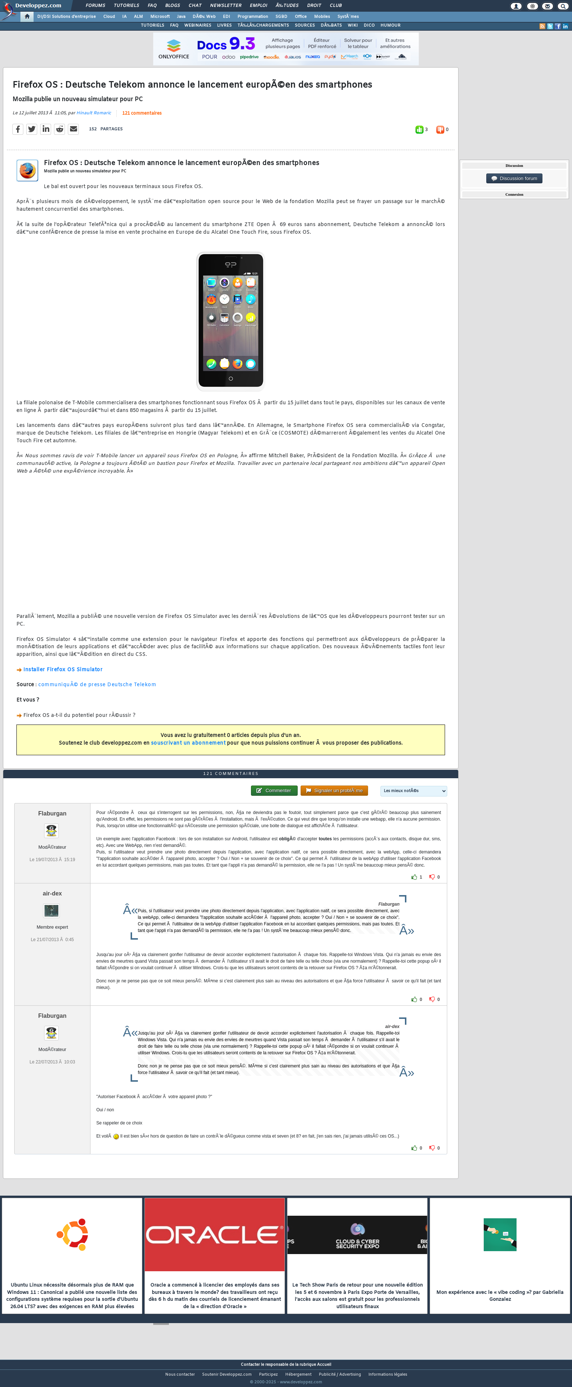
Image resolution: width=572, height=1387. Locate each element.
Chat (195, 6)
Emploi (258, 6)
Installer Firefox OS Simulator (63, 674)
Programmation (252, 16)
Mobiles (322, 16)
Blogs (173, 6)
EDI (226, 16)
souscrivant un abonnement (188, 747)
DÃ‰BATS (331, 25)
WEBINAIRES (197, 25)
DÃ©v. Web (204, 16)
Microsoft (160, 16)
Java (181, 16)
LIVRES (224, 25)
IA (124, 16)
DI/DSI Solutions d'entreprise (66, 16)
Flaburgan (52, 827)
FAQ (152, 6)
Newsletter (225, 6)
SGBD (281, 16)
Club (335, 6)
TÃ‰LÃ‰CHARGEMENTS (263, 25)
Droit (314, 6)
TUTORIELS (152, 25)
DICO (369, 25)
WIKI (353, 25)
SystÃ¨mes (348, 16)
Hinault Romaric (93, 118)
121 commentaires (142, 118)
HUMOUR (390, 25)
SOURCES (305, 25)
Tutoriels (126, 6)
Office (301, 16)
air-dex (52, 907)
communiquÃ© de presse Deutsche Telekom (97, 689)
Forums (95, 6)
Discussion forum (514, 179)
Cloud (109, 16)
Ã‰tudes (287, 6)
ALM (138, 16)
